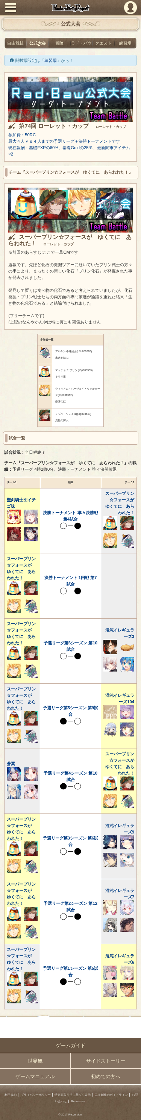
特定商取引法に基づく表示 (73, 1095)
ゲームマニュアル (35, 1076)
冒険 (59, 43)
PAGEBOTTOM (132, 1111)
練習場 (125, 43)
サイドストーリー (105, 1061)
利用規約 (11, 1095)
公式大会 (37, 43)
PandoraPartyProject (70, 7)
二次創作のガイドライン (111, 1095)
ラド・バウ (81, 43)
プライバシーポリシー (36, 1095)
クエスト (103, 43)
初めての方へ (105, 1076)
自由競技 (15, 43)
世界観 (35, 1061)
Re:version (78, 1101)
